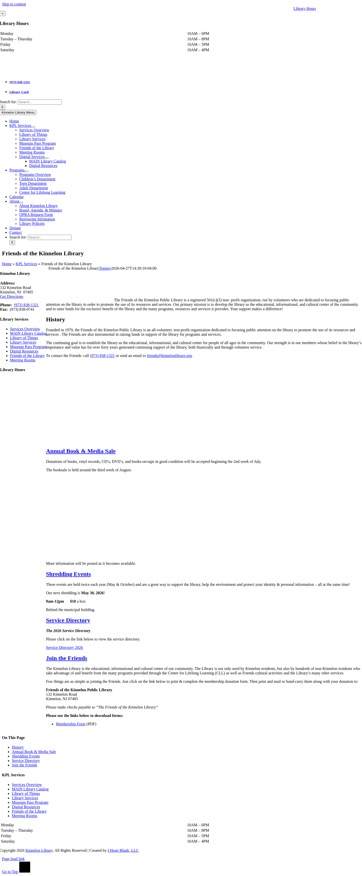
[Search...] (40, 102)
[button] (80, 451)
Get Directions (11, 296)
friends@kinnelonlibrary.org (169, 356)
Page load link (13, 859)
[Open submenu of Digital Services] (47, 158)
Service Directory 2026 (64, 647)
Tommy (105, 268)
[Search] (12, 242)
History (18, 747)
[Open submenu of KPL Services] (33, 127)
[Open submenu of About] (21, 202)
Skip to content (14, 4)
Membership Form (71, 724)
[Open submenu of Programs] (26, 171)
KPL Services (26, 264)
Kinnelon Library (39, 850)
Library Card (19, 92)
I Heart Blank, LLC (123, 850)
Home (7, 264)
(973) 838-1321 (19, 82)
